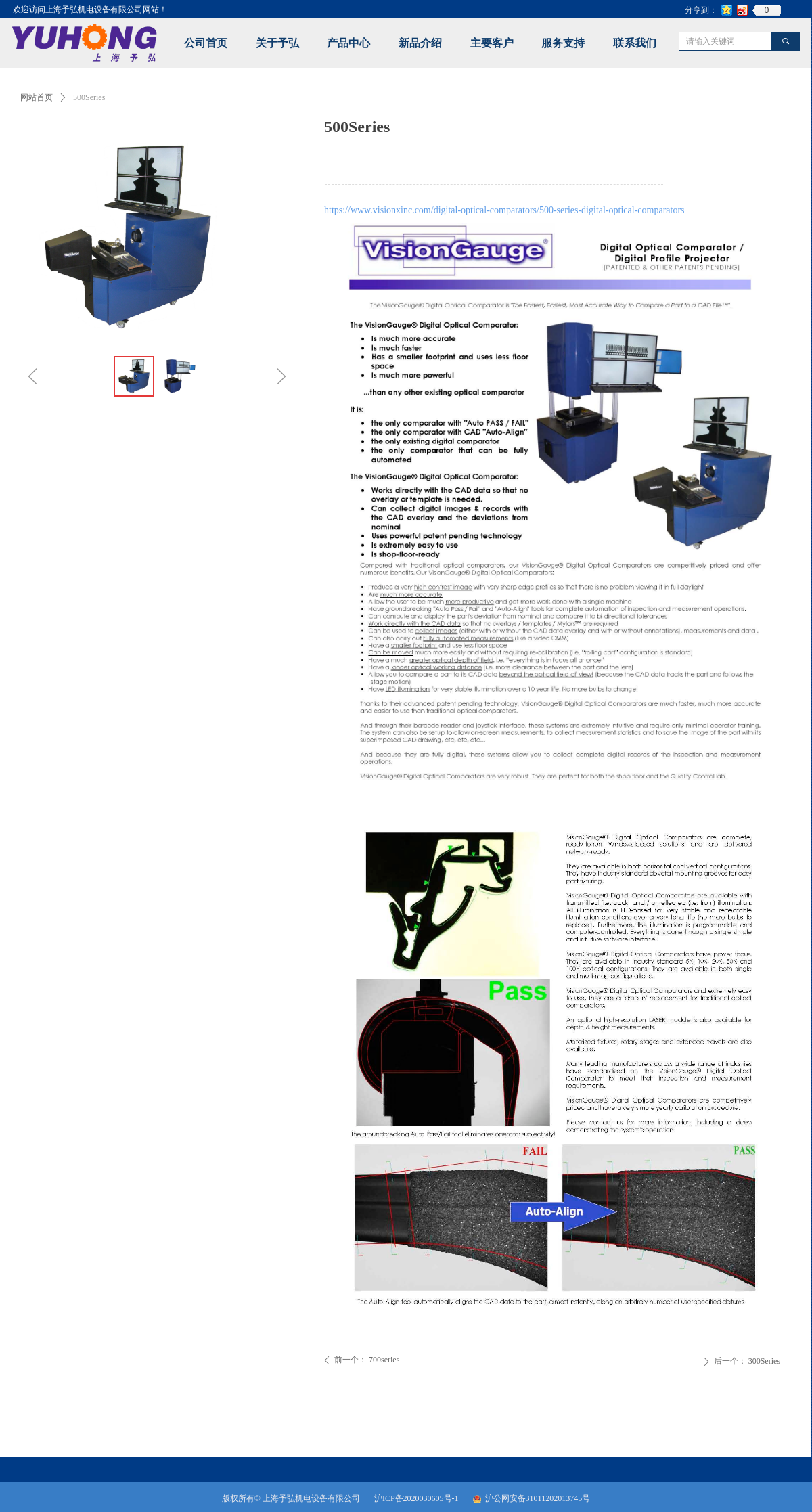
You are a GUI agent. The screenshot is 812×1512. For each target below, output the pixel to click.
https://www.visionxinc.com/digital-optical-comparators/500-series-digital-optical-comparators (504, 210)
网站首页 (36, 97)
